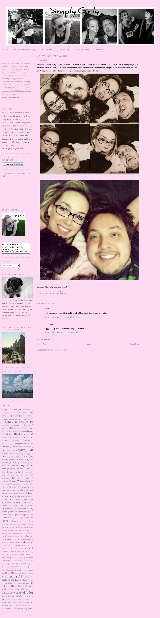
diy (25, 448)
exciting (7, 458)
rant (28, 544)
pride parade (6, 535)
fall (15, 458)
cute (31, 445)
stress (13, 565)
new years (20, 517)
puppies (23, 541)
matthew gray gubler (9, 507)
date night (8, 448)
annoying (5, 418)
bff (13, 424)
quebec (6, 544)
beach (4, 424)
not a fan (18, 520)
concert (5, 442)
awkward (26, 418)
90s (3, 412)
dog (31, 448)
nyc (6, 522)
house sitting (25, 483)
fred (24, 464)
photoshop (13, 529)
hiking (26, 480)
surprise (16, 569)
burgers (27, 427)
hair (26, 477)
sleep (28, 556)
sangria (4, 550)
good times (26, 474)
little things (28, 501)
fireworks (22, 462)
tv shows (23, 582)
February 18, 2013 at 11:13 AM (62, 317)
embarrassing (18, 455)
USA (10, 585)
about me (13, 411)
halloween (6, 480)
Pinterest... (100, 50)
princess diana (17, 535)
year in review (18, 610)
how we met (24, 486)
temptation (10, 572)
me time (30, 507)
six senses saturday (18, 556)
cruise (25, 445)
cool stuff (5, 445)
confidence (26, 442)
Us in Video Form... (83, 50)
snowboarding (16, 560)
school (30, 550)
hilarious (5, 483)
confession (15, 442)
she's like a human (14, 553)
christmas (23, 436)
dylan (21, 452)
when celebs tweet (9, 598)
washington (19, 588)
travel (27, 579)
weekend (19, 594)
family (25, 458)
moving (14, 514)
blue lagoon (6, 427)
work (27, 604)
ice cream (8, 495)
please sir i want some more (20, 532)
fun (26, 467)
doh (5, 452)
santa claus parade (16, 550)
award (15, 417)
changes (29, 433)
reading (4, 547)
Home (5, 50)
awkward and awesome (11, 421)
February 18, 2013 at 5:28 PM (61, 332)
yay (8, 610)
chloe (8, 436)
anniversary (22, 414)
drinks (12, 452)
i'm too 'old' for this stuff (23, 492)
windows (8, 601)
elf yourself (6, 455)
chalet (9, 433)
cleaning (4, 439)
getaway (20, 471)
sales (27, 547)
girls (3, 474)
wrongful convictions (23, 607)
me (22, 507)
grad (3, 477)
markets (27, 504)
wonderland (6, 604)
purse (31, 541)
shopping (5, 556)
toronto (9, 578)
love (16, 504)
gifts (28, 471)
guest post (15, 477)
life (6, 501)
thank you (20, 572)
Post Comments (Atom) (58, 350)
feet (3, 461)
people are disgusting (16, 526)
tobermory (17, 575)
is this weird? (20, 498)
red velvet (15, 547)
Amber (47, 324)
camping (5, 430)
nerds (11, 517)
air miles (26, 412)
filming (11, 462)
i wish (23, 489)
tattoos (25, 569)
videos (5, 587)
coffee (25, 439)
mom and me (23, 510)
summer (22, 565)
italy (31, 498)
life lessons (16, 501)
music (22, 514)
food (15, 464)
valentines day (22, 585)
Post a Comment (43, 339)
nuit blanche (28, 520)
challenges (18, 433)
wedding (15, 591)
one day (16, 523)
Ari (45, 308)
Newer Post (41, 344)
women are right (22, 601)
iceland (19, 495)
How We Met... (64, 50)
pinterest (23, 529)
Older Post (134, 344)
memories (9, 510)
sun (32, 566)
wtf (3, 610)
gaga (12, 471)
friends (14, 467)
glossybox (12, 474)
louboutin (8, 504)
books (16, 427)
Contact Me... (47, 50)
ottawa (25, 523)
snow (4, 559)
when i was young (26, 598)
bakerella (27, 421)
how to (15, 486)
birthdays (23, 423)
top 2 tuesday (28, 575)
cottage (17, 445)
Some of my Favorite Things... (25, 50)
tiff (9, 575)
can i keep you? (18, 430)
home (14, 483)
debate (19, 448)
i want (14, 489)
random (17, 544)
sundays (7, 569)
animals (5, 414)
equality (30, 455)
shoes (28, 553)
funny (4, 470)
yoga (28, 610)
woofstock (17, 604)
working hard (7, 607)
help (18, 480)
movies (5, 513)
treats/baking (8, 581)
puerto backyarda (13, 538)
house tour (5, 486)
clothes (14, 439)
